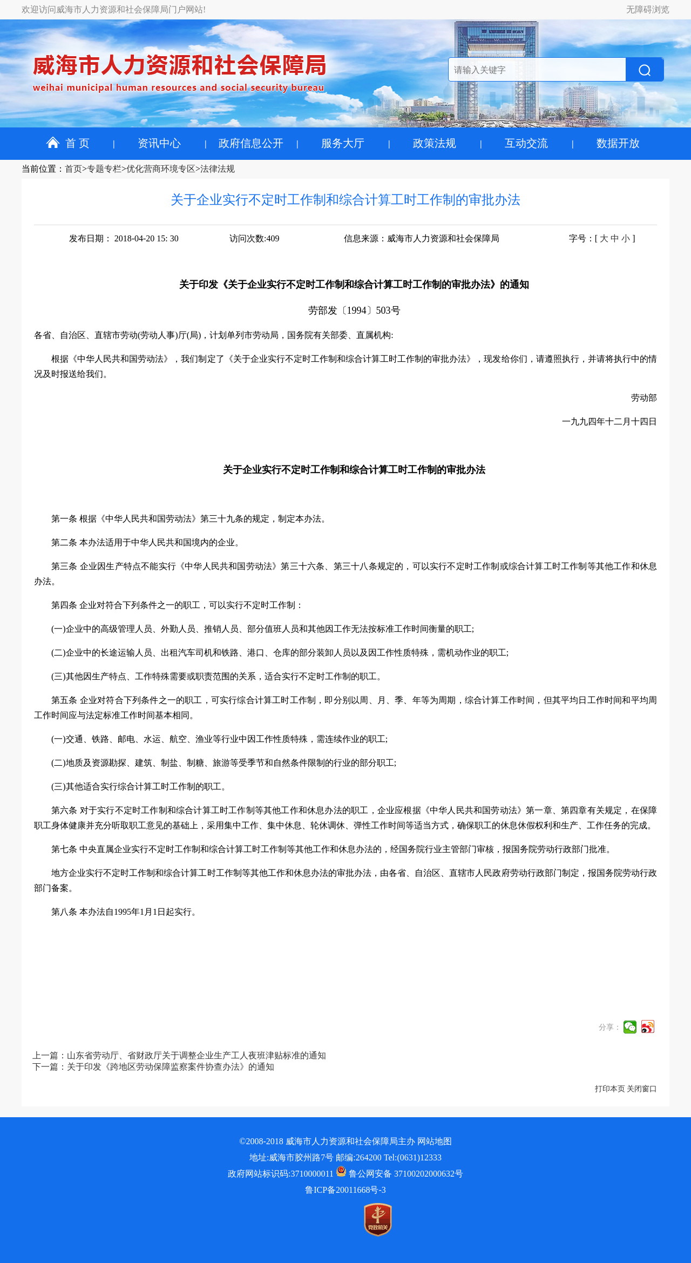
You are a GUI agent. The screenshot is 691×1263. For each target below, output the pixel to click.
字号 (577, 238)
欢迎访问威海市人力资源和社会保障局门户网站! (114, 9)
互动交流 (526, 143)
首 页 (68, 143)
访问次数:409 (254, 238)
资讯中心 (159, 143)
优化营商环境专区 (160, 168)
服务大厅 (342, 143)
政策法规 (434, 143)
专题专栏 (104, 168)
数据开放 (618, 143)
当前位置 (39, 168)
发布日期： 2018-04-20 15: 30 (124, 238)
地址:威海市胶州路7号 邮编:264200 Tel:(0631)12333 (345, 1157)
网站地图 (434, 1141)
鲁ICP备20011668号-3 (345, 1189)
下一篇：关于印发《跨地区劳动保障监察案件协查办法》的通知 (153, 1066)
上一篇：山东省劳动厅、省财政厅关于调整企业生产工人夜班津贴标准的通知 (179, 1055)
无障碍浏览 (647, 9)
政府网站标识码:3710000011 (281, 1173)
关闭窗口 (642, 1089)
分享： (610, 1027)
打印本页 (610, 1089)
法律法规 (217, 168)
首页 (73, 168)
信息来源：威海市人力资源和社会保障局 (421, 238)
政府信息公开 (251, 143)
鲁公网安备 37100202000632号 (399, 1173)
